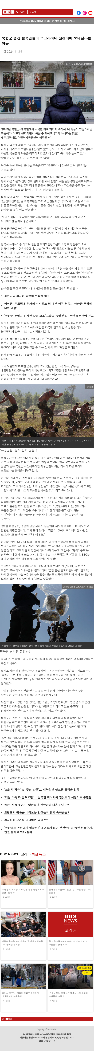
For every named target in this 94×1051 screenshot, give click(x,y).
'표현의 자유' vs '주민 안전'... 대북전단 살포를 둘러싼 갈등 (41, 790)
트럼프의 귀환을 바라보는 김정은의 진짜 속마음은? (36, 812)
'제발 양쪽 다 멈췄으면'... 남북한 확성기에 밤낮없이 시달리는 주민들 (48, 797)
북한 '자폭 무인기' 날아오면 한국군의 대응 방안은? (36, 805)
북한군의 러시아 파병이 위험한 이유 (27, 296)
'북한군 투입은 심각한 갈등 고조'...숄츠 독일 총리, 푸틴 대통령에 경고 (48, 316)
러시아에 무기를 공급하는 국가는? (26, 820)
